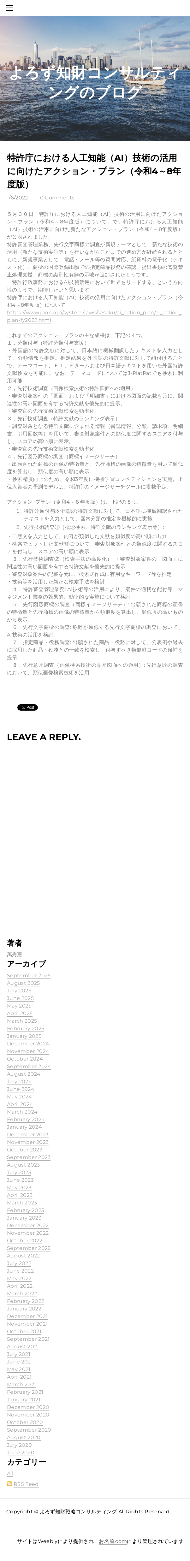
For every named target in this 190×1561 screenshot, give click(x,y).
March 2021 (21, 1384)
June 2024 (20, 1089)
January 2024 (24, 1127)
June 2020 (20, 1453)
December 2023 (28, 1135)
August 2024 (24, 1074)
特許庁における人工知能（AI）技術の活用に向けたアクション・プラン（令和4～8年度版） (94, 171)
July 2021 (18, 1354)
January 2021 (23, 1400)
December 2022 (28, 1225)
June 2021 (20, 1362)
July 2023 (19, 1172)
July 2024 (19, 1082)
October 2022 (24, 1241)
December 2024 (28, 1044)
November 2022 (28, 1233)
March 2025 (22, 1021)
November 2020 (28, 1415)
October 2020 (25, 1422)
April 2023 (20, 1195)
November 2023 (28, 1142)
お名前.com (113, 1541)
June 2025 (20, 998)
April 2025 (20, 1013)
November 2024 (28, 1051)
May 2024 (19, 1097)
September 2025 (28, 976)
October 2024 (25, 1059)
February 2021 (25, 1392)
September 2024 (29, 1066)
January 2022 (24, 1309)
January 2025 (24, 1036)
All (10, 1473)
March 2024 (22, 1112)
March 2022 (22, 1294)
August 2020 (24, 1437)
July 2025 (19, 991)
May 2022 (19, 1278)
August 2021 (23, 1347)
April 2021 (19, 1377)
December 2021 (27, 1316)
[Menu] (11, 8)
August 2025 (23, 983)
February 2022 (25, 1301)
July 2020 (19, 1445)
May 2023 (19, 1188)
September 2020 (29, 1430)
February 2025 (25, 1029)
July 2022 (19, 1263)
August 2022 (23, 1256)
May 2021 (19, 1369)
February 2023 (25, 1210)
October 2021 (24, 1331)
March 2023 (22, 1203)
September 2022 (28, 1248)
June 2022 (20, 1271)
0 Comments (57, 198)
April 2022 (20, 1286)
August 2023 (23, 1165)
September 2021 (28, 1339)
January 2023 (24, 1218)
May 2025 (19, 1006)
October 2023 (24, 1150)
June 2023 (20, 1180)
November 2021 (27, 1324)
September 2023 (28, 1157)
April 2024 (20, 1104)
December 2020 (28, 1407)
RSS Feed (26, 1484)
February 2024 (26, 1119)
